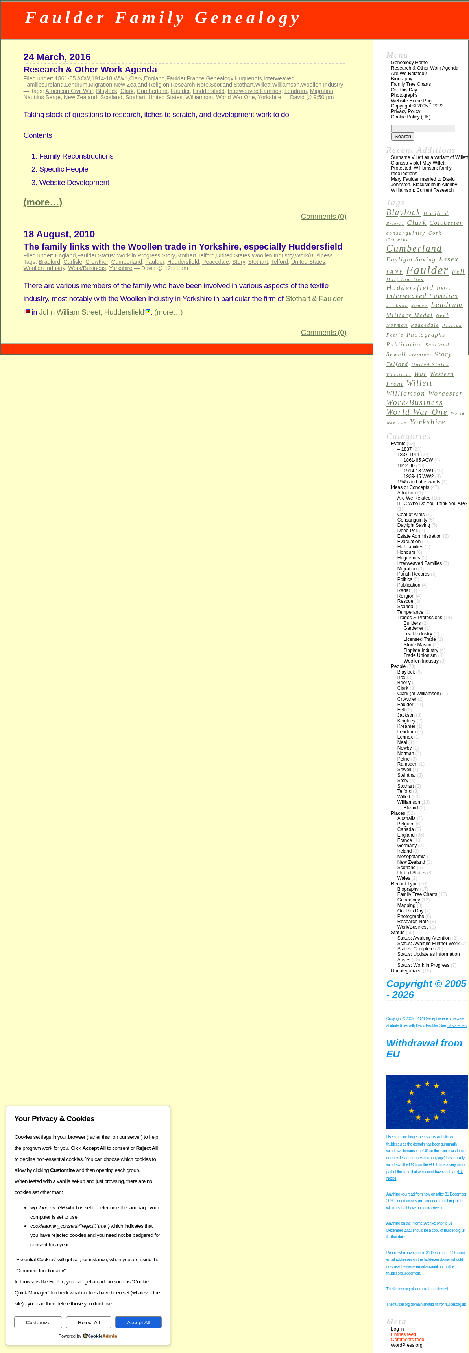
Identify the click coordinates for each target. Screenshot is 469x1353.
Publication (409, 585)
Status (397, 932)
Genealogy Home (409, 62)
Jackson (406, 715)
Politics (404, 579)
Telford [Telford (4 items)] (397, 364)
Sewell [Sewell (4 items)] (396, 354)
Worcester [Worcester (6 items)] (445, 393)
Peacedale (215, 262)
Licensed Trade (420, 639)
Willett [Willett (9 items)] (419, 383)
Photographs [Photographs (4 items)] (425, 334)
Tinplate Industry (421, 650)
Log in (397, 1329)
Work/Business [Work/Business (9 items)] (414, 402)
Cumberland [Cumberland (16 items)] (414, 248)
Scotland (221, 84)
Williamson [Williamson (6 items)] (405, 393)
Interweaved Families (254, 91)
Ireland (54, 84)
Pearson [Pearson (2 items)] (452, 325)
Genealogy (219, 78)
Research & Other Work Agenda (90, 69)
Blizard (411, 808)
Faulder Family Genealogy (163, 17)
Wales (403, 878)
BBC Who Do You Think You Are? (432, 503)
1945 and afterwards (418, 482)
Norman (405, 753)
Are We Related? (409, 73)
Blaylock (106, 91)
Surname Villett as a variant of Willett (429, 157)
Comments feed (408, 1339)
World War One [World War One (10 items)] (417, 411)
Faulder (175, 78)
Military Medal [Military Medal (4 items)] (409, 315)
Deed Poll (407, 530)
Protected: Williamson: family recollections (421, 170)
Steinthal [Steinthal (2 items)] (420, 355)
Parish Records (413, 574)
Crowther (96, 262)
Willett (262, 84)
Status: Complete (415, 948)
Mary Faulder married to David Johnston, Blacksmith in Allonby (424, 181)
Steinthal (406, 775)
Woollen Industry (322, 84)
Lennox (405, 737)
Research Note (190, 84)
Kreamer (406, 726)
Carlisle (72, 262)
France (196, 78)
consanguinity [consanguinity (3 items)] (405, 233)
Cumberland (152, 91)
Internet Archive (424, 1223)
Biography (401, 78)
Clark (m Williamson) (419, 693)
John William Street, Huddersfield (94, 312)
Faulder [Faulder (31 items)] (427, 270)
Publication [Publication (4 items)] (404, 344)
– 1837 (404, 449)
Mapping (406, 905)
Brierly (404, 682)
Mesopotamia (411, 856)
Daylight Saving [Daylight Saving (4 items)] (411, 259)
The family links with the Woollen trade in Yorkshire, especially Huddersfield (183, 247)
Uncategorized (406, 971)
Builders (412, 623)
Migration (100, 84)
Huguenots (248, 78)
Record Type (404, 884)
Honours (406, 552)
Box (401, 677)
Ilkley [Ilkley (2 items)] (444, 289)
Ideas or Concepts (410, 487)
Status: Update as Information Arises (428, 956)
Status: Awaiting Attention (424, 938)
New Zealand (130, 84)
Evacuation (409, 541)
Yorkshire (269, 97)
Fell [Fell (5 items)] (458, 271)
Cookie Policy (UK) (411, 117)
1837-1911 (408, 454)
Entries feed (403, 1334)
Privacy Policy (406, 111)
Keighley (406, 721)
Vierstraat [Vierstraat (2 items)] (399, 374)
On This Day (404, 90)
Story (168, 255)
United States (165, 97)
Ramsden (407, 764)
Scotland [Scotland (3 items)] (437, 345)
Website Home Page (412, 101)
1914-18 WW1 (109, 78)
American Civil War (69, 91)
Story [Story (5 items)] (443, 354)
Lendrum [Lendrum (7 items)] (447, 305)
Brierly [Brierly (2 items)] (395, 223)
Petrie (403, 759)
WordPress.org (407, 1345)
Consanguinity (412, 520)
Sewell (404, 769)
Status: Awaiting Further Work (428, 943)
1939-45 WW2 (419, 476)
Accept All (138, 1322)
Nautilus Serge (42, 97)
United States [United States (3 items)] (430, 364)
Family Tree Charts (411, 84)
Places (398, 813)
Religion (159, 84)
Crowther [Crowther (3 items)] (399, 239)
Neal (402, 742)
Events (398, 443)
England (154, 78)
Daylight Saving (413, 525)
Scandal (405, 606)
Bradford (49, 262)
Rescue (405, 601)
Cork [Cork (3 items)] (435, 233)
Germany (407, 845)
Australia (406, 818)
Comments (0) (324, 216)
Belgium (405, 824)
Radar (403, 590)
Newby (404, 748)
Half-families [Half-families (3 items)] (405, 279)
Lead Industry (418, 634)
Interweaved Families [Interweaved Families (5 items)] (422, 295)
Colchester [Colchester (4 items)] (446, 223)
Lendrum (76, 84)
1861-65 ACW (72, 78)
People (398, 666)
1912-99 (406, 465)
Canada (405, 829)
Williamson (286, 84)
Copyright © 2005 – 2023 (417, 106)
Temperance (410, 612)
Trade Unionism (420, 655)
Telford (206, 255)
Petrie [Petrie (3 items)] (395, 335)
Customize (38, 1322)
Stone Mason (418, 645)
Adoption (406, 493)
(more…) (43, 202)
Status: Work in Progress (129, 255)
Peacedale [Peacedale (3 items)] (425, 325)
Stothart (243, 84)
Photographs (404, 95)
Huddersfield (209, 91)
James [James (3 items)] (419, 305)
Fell (401, 710)
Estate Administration (419, 536)
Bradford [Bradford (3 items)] (435, 213)
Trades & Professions (419, 617)
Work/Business (314, 255)
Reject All (89, 1322)
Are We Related (414, 498)
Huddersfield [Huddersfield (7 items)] (410, 288)
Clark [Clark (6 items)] (417, 222)
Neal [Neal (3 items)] (442, 315)
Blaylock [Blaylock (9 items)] (403, 212)
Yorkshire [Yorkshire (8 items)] (428, 422)
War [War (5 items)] (420, 373)
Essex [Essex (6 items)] (449, 259)
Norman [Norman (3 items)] (397, 325)
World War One (235, 97)
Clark (135, 78)
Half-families (410, 547)
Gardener (414, 628)
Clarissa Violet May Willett (418, 163)
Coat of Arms (411, 514)
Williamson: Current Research (422, 190)
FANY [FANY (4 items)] (394, 272)
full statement (457, 1026)
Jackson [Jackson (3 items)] (397, 305)
